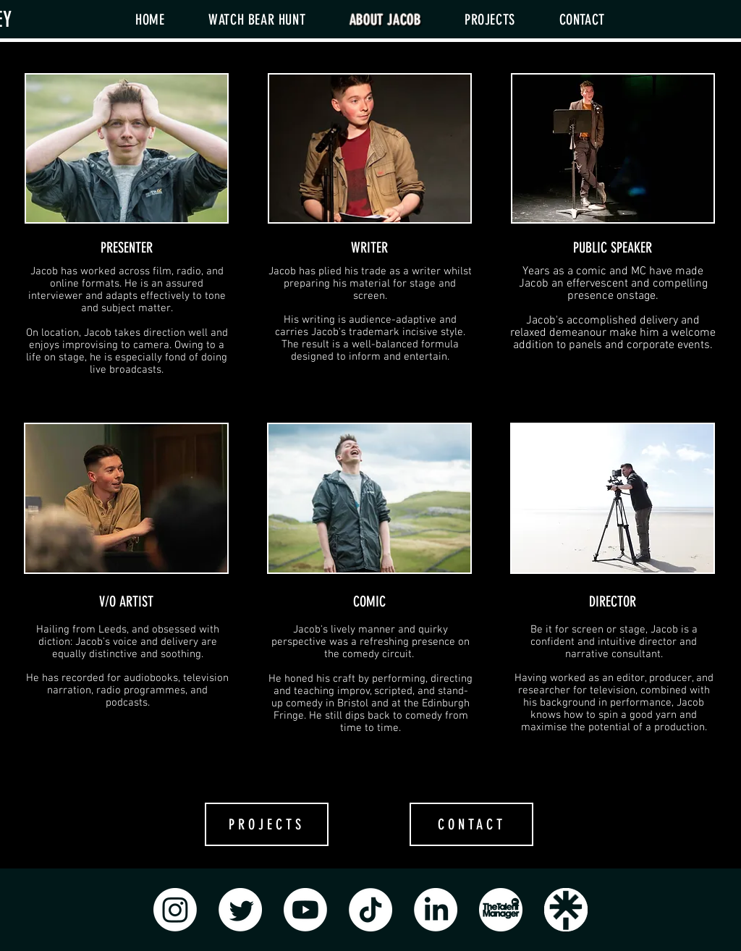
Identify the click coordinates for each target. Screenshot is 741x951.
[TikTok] (370, 909)
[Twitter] (240, 909)
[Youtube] (305, 909)
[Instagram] (175, 909)
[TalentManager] (500, 909)
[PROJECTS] (267, 824)
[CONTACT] (471, 824)
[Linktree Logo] (566, 909)
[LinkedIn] (435, 909)
